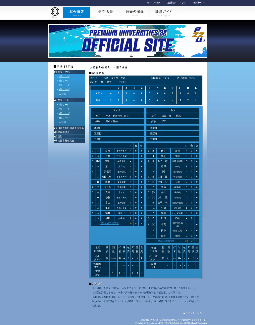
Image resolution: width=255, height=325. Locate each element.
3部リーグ (64, 85)
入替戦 (62, 93)
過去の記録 (165, 320)
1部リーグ (64, 76)
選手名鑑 (154, 320)
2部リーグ (64, 80)
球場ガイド (176, 320)
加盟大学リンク (177, 2)
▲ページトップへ (192, 312)
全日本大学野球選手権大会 (69, 128)
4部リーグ (64, 89)
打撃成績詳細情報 (109, 223)
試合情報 (145, 320)
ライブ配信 (154, 2)
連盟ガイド (200, 2)
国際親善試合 (62, 132)
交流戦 (58, 136)
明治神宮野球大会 (64, 140)
